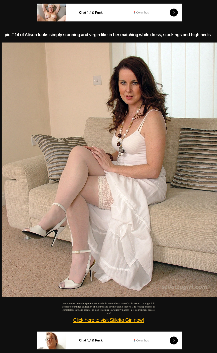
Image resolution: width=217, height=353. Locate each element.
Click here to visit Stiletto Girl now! (108, 320)
